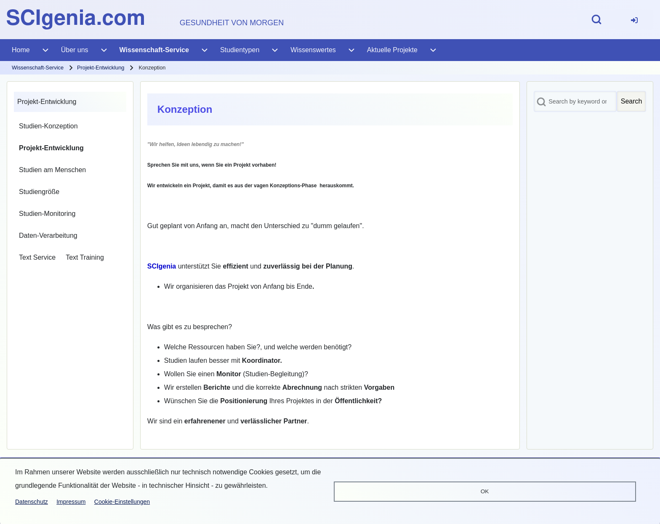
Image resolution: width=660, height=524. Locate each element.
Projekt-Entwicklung (100, 67)
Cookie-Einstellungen (122, 501)
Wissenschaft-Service (38, 67)
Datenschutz (31, 501)
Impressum (70, 501)
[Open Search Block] (596, 19)
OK (485, 491)
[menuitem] (634, 19)
